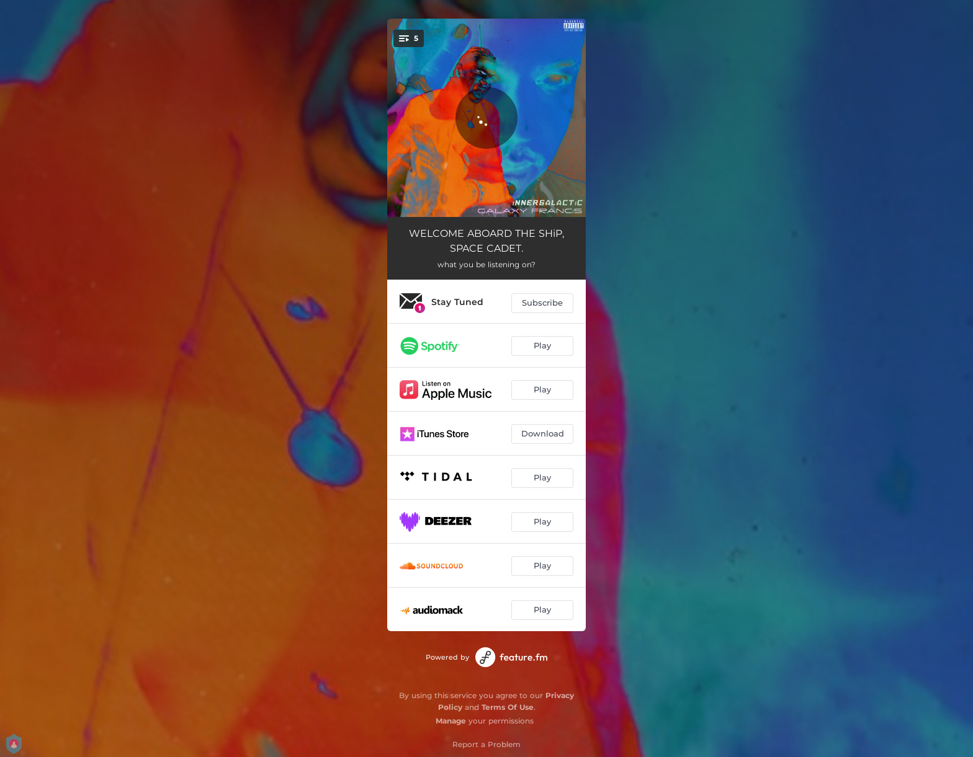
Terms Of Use (508, 707)
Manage (451, 720)
